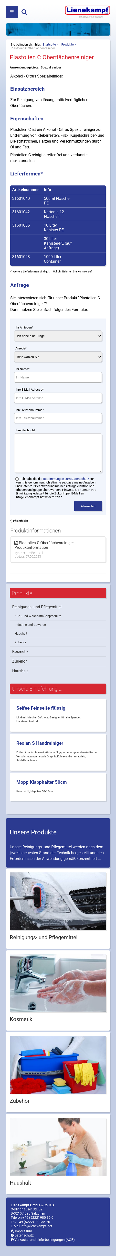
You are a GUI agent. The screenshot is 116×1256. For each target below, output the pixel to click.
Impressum (21, 1239)
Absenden (88, 513)
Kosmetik (20, 659)
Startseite (49, 44)
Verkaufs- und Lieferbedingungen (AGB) (43, 1247)
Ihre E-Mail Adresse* (29, 389)
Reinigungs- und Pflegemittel (37, 614)
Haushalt (21, 641)
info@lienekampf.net (36, 1233)
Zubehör (20, 649)
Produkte (67, 44)
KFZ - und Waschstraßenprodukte (38, 623)
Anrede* (21, 348)
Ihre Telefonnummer (29, 410)
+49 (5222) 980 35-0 (37, 1225)
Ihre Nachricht (25, 430)
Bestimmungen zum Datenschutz (66, 486)
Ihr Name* (22, 369)
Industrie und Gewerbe (30, 632)
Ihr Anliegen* (24, 327)
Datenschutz (22, 1243)
